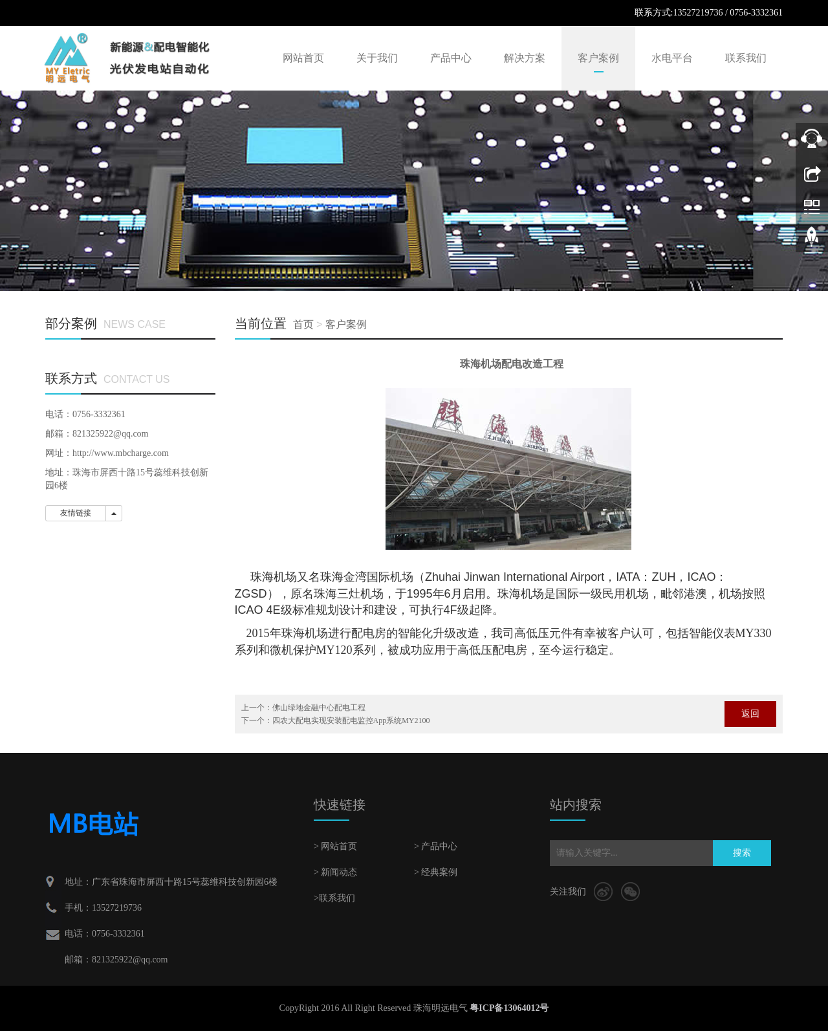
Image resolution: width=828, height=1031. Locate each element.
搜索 (742, 853)
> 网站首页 (335, 846)
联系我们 (746, 57)
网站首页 (303, 57)
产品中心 (451, 57)
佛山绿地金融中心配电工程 (318, 707)
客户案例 (598, 57)
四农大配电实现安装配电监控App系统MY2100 (351, 720)
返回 (750, 714)
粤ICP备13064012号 (509, 1008)
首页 (303, 324)
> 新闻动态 (335, 872)
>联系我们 (334, 898)
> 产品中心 (435, 846)
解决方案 (524, 57)
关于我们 (377, 57)
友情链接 (75, 512)
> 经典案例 (435, 872)
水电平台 (672, 57)
